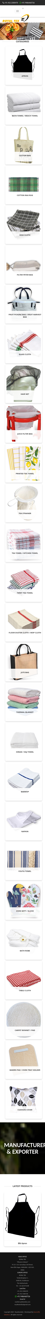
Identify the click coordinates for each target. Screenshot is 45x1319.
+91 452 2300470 (11, 3)
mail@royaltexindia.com (33, 8)
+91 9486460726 (28, 3)
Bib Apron (22, 1243)
